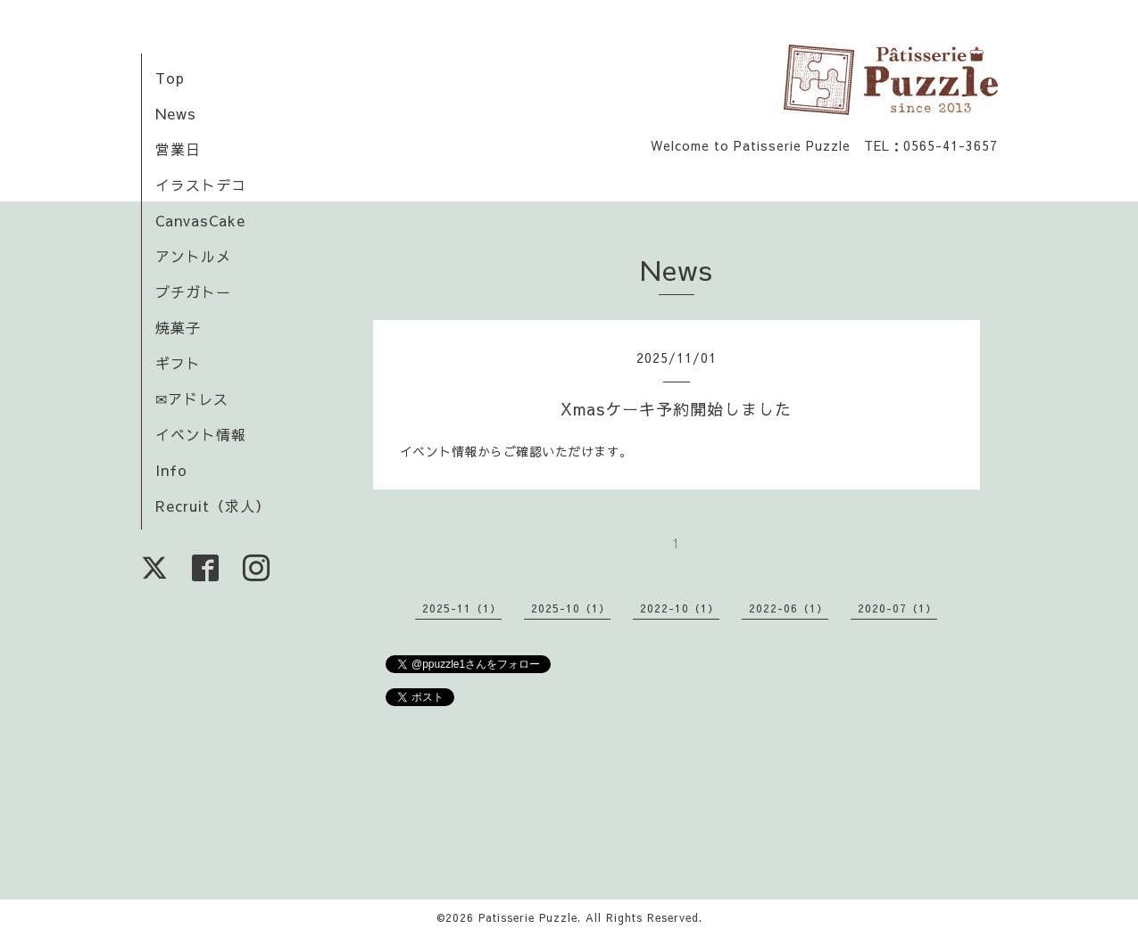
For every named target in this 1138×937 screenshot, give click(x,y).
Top (170, 77)
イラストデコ (200, 184)
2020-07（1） (897, 608)
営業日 (178, 149)
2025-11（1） (462, 608)
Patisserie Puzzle (527, 917)
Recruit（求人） (212, 505)
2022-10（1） (679, 608)
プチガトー (193, 291)
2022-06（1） (788, 608)
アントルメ (193, 256)
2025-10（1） (571, 608)
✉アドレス (191, 398)
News (175, 113)
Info (171, 470)
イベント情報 (200, 434)
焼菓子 (178, 327)
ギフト (178, 363)
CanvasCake (200, 220)
